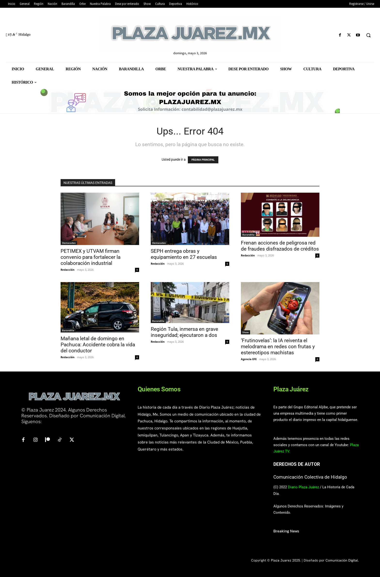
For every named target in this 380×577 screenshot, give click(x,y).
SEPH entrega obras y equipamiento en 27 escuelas (184, 254)
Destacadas (69, 243)
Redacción (67, 269)
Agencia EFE (249, 359)
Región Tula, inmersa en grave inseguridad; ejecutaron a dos (184, 332)
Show (245, 332)
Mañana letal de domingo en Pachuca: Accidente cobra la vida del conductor (98, 345)
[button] (368, 35)
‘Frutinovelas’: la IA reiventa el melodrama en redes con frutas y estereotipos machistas (278, 347)
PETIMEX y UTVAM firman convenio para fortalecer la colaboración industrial (90, 257)
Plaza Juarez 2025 (285, 560)
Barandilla (248, 234)
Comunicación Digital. (342, 560)
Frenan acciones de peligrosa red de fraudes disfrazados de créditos (280, 246)
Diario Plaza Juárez (303, 487)
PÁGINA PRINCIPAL (203, 159)
